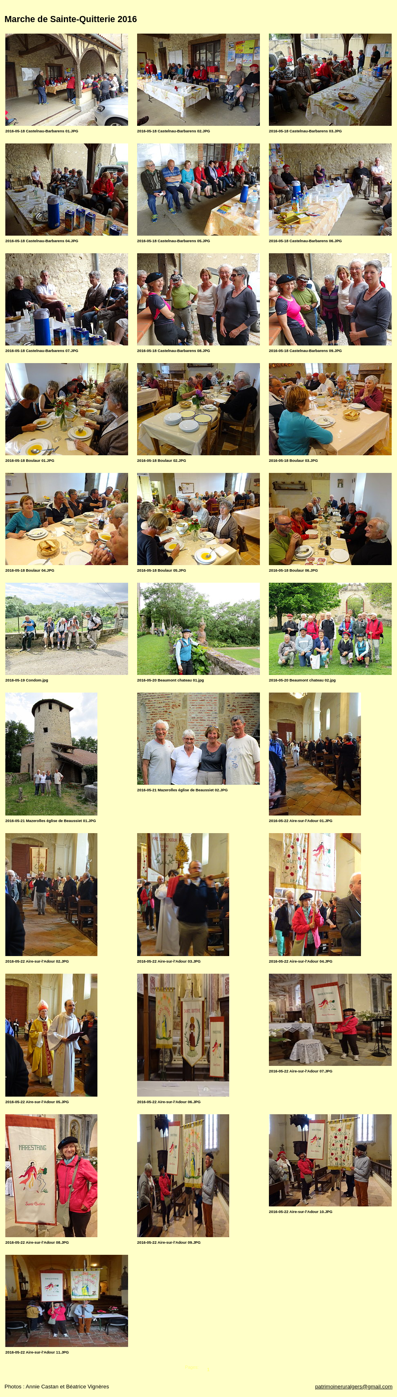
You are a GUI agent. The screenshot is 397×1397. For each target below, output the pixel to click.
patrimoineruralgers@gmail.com (353, 1386)
